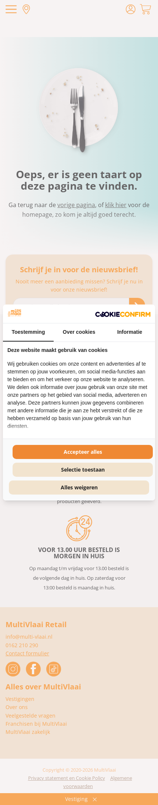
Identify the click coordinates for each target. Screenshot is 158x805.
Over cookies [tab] (79, 332)
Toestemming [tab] (28, 332)
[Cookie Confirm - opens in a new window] (123, 314)
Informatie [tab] (129, 332)
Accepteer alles (83, 451)
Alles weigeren (79, 487)
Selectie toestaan (83, 469)
